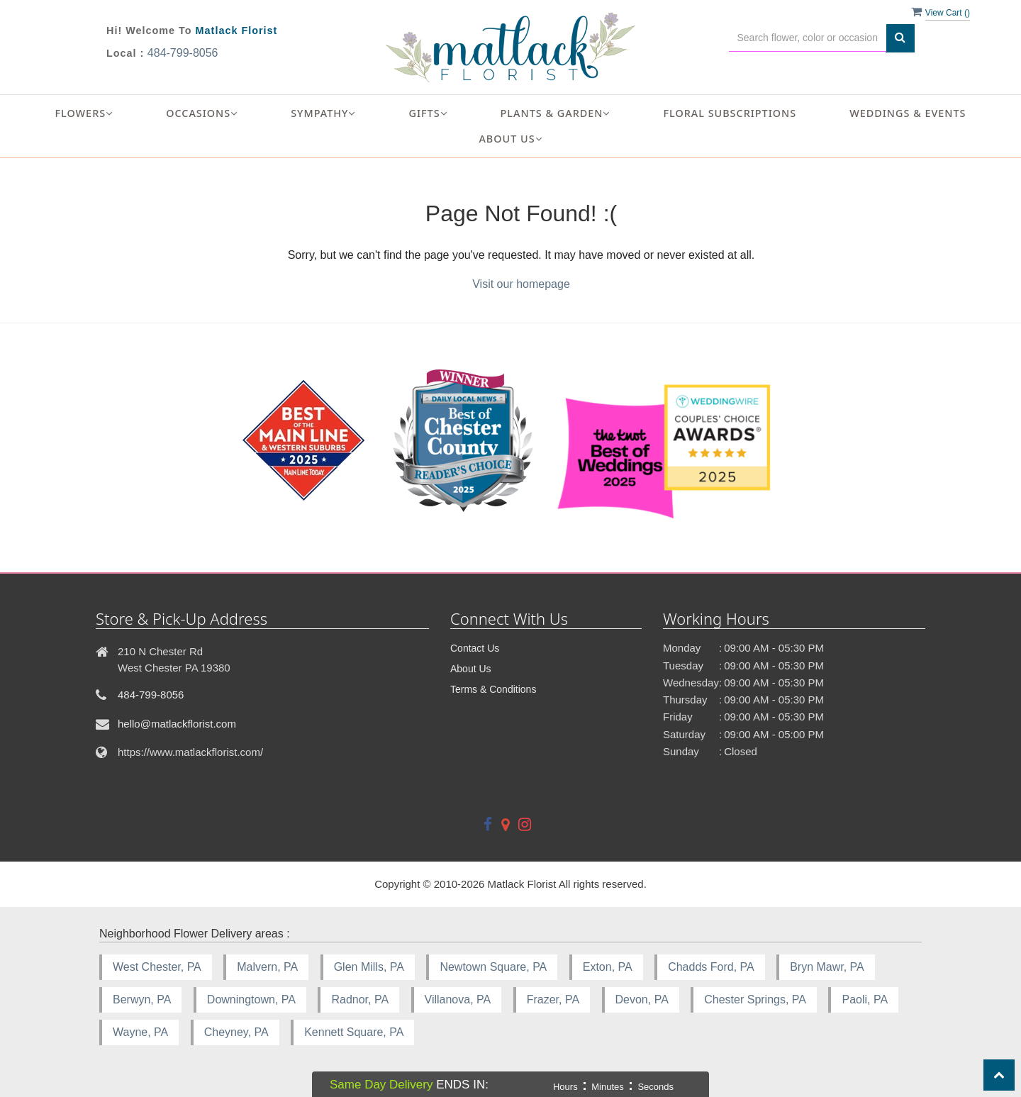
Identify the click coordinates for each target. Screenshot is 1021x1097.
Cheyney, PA (236, 1032)
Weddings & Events (907, 113)
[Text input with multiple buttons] (808, 38)
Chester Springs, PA (755, 999)
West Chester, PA (157, 967)
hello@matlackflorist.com (177, 724)
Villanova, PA (458, 999)
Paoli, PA (865, 999)
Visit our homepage (521, 284)
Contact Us (474, 648)
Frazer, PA (553, 999)
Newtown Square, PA (493, 967)
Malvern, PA (267, 967)
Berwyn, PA (142, 999)
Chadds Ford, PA (711, 967)
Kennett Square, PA (353, 1032)
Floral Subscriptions (729, 113)
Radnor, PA (360, 999)
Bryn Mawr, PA (827, 967)
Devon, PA (642, 999)
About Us (470, 668)
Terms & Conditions (493, 689)
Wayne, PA (140, 1032)
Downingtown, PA (251, 999)
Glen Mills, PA (369, 967)
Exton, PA (607, 967)
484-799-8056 (182, 53)
